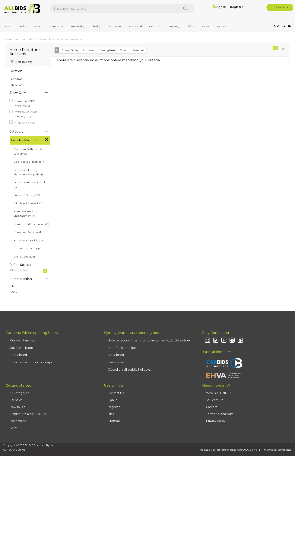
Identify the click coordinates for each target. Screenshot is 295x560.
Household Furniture (28, 232)
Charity (95, 26)
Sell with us (280, 7)
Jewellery (173, 26)
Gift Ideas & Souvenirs (28, 203)
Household (135, 26)
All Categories (19, 393)
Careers (211, 407)
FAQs (13, 428)
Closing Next (107, 50)
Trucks (22, 26)
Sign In (220, 7)
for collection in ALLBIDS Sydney (149, 340)
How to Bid (17, 407)
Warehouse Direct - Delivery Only (24, 114)
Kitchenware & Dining (28, 240)
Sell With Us (214, 400)
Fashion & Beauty (27, 195)
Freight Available (22, 122)
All (57, 50)
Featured (138, 50)
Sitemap (114, 421)
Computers (114, 26)
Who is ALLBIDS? (218, 393)
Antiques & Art (55, 26)
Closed (123, 50)
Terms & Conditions (219, 414)
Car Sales (15, 400)
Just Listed (89, 50)
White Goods (24, 256)
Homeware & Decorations (31, 224)
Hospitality (77, 26)
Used (14, 291)
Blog (111, 414)
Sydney (221, 26)
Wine (36, 26)
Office (190, 26)
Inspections (17, 421)
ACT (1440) (17, 79)
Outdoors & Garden (27, 248)
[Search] (185, 8)
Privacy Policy (215, 421)
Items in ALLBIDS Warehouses (22, 103)
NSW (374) (17, 84)
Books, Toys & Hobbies (29, 161)
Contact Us (116, 393)
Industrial (154, 26)
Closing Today (70, 50)
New (14, 286)
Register (236, 7)
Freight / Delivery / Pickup (27, 414)
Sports (205, 26)
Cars (8, 26)
